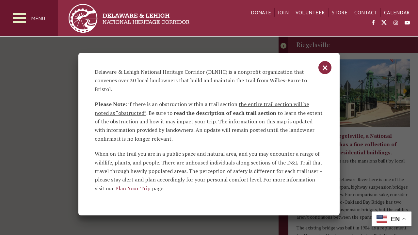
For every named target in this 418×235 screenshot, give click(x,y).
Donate (261, 12)
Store (339, 12)
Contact (365, 12)
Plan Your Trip (133, 188)
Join (283, 12)
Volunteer (310, 12)
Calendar (397, 12)
